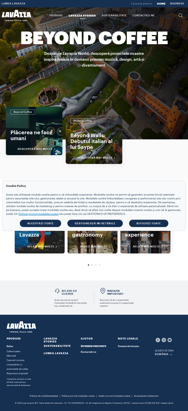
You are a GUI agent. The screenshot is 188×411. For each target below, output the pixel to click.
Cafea (10, 346)
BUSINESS (177, 3)
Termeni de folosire (128, 346)
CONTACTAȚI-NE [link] (144, 15)
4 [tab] (99, 265)
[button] (180, 15)
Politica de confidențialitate (44, 396)
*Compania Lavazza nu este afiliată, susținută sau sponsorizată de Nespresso (19, 382)
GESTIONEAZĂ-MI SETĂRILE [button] (95, 223)
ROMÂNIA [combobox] (162, 354)
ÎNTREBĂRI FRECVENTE (93, 346)
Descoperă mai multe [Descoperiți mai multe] (38, 149)
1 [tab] (88, 265)
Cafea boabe (13, 351)
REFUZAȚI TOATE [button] (148, 223)
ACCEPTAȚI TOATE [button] (40, 223)
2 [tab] (92, 265)
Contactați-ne (88, 352)
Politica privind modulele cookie (78, 396)
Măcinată (11, 356)
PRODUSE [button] (56, 15)
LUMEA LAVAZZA (13, 3)
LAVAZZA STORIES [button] (82, 15)
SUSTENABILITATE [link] (114, 15)
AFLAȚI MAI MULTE (43, 247)
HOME (161, 3)
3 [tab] (96, 265)
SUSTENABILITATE (57, 346)
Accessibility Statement (146, 396)
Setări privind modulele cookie (114, 396)
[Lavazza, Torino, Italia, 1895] (16, 15)
